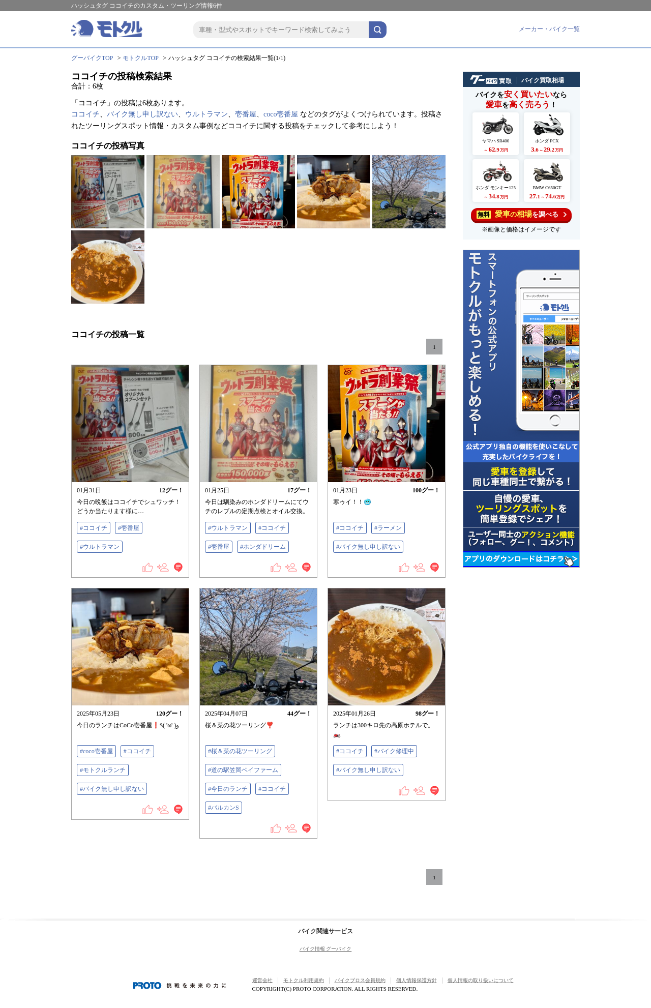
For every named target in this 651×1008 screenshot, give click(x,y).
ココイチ (85, 114)
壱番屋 (245, 114)
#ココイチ (93, 527)
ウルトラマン (206, 114)
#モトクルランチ (103, 770)
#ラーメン (388, 527)
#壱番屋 (128, 527)
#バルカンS (223, 807)
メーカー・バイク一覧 (549, 29)
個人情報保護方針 (416, 980)
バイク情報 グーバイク (326, 949)
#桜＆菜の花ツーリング (240, 751)
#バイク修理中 (394, 751)
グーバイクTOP (92, 58)
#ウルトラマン (100, 546)
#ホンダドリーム (263, 546)
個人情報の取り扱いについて (481, 980)
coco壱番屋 (280, 114)
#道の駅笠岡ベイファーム (243, 770)
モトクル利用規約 (303, 980)
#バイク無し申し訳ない (368, 546)
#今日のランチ (228, 788)
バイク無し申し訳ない (142, 114)
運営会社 (262, 980)
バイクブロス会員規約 (360, 980)
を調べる (522, 214)
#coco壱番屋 (96, 751)
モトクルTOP (140, 58)
